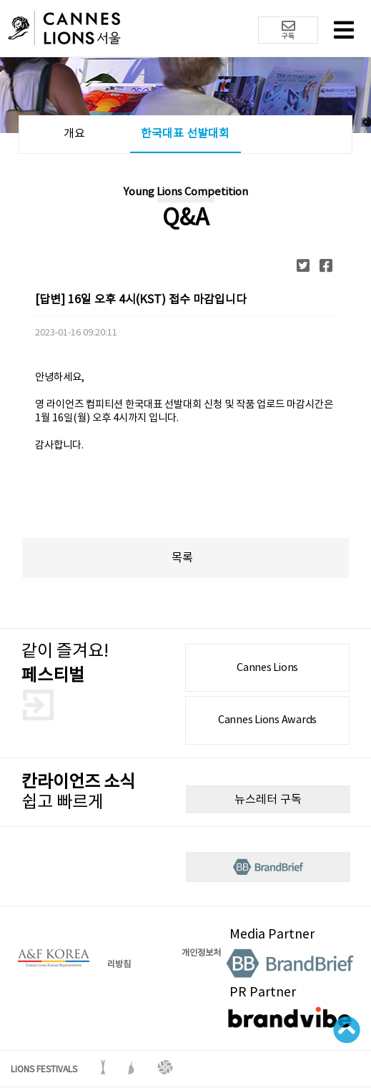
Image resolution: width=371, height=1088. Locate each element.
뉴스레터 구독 (268, 799)
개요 (74, 133)
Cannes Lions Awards (267, 719)
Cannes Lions (267, 667)
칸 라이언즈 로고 (64, 30)
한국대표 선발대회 (185, 133)
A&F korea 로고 (53, 958)
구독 (288, 30)
